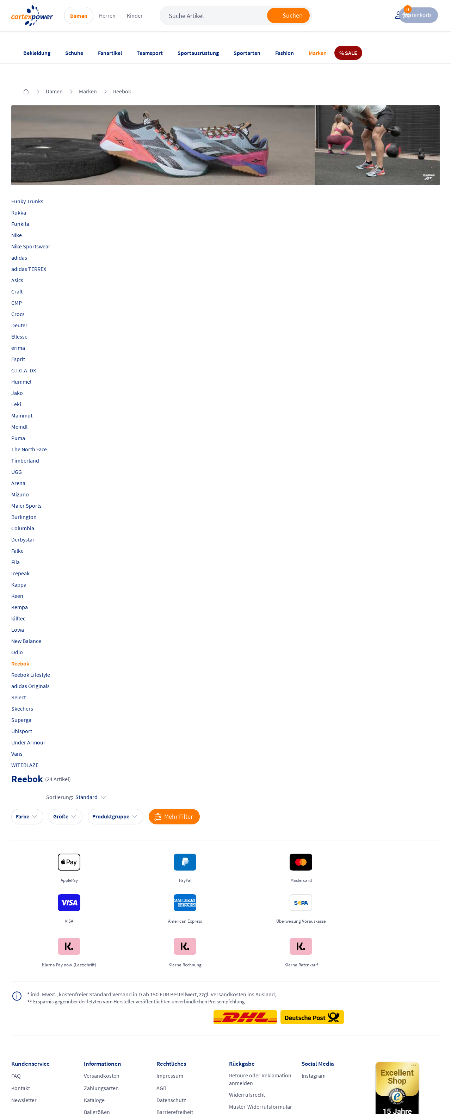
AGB (165, 998)
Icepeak (32, 554)
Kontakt (32, 998)
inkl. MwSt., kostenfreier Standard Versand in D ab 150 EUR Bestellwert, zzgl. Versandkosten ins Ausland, (129, 902)
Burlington (35, 498)
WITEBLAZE (36, 746)
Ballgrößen (104, 1025)
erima (29, 329)
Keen (29, 577)
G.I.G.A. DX (35, 351)
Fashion (284, 52)
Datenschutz (175, 1012)
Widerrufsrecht (247, 1006)
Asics (29, 261)
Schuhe (74, 52)
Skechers (33, 690)
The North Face (40, 430)
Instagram (310, 985)
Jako (28, 374)
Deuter (31, 306)
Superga (33, 701)
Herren (130, 21)
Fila (27, 543)
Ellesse (31, 318)
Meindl (31, 408)
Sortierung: (398, 206)
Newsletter (35, 1012)
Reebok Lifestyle (42, 656)
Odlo (28, 633)
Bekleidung (36, 52)
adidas (30, 239)
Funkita (32, 205)
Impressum (173, 985)
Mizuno (31, 475)
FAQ (27, 985)
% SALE (348, 52)
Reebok (122, 77)
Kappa (30, 566)
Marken (318, 52)
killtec (30, 600)
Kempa (31, 588)
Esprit (29, 340)
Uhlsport (33, 712)
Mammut (33, 397)
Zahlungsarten (108, 998)
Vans (28, 735)
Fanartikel (110, 52)
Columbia (34, 509)
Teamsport (150, 52)
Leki (27, 385)
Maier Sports (38, 487)
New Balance (37, 622)
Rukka (30, 194)
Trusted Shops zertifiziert (191, 1079)
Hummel (33, 363)
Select (30, 678)
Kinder (157, 21)
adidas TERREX (40, 250)
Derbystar (34, 521)
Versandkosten (109, 985)
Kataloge (101, 1012)
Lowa (29, 611)
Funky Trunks (39, 182)
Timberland (36, 442)
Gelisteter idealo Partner (282, 1079)
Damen (101, 21)
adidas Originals (42, 667)
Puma (29, 419)
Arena (30, 464)
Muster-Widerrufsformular (251, 1023)
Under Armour (40, 724)
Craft (28, 273)
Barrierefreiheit (178, 1025)
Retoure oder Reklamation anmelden (256, 989)
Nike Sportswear (42, 227)
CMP (28, 284)
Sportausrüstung (198, 52)
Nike (28, 216)
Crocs (29, 295)
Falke (29, 532)
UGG (28, 453)
